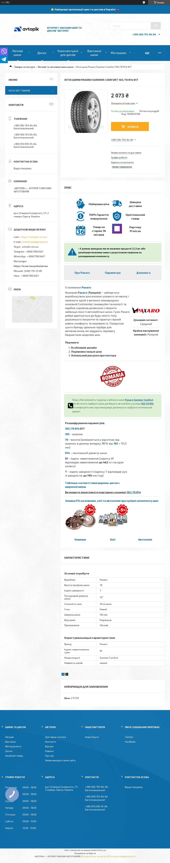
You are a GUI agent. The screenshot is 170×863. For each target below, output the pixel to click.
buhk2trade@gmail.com (35, 241)
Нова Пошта (92, 736)
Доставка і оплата (55, 736)
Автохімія (145, 539)
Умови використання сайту (60, 760)
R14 (67, 453)
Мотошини (118, 53)
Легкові (9, 736)
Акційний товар (14, 755)
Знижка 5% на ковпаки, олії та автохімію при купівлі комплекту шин (111, 500)
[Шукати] (156, 25)
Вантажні (10, 741)
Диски (41, 53)
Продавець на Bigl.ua (85, 853)
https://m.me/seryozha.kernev (31, 266)
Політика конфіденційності (122, 856)
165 (67, 434)
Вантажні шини (94, 53)
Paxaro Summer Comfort (139, 399)
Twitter (129, 736)
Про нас (49, 755)
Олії (112, 539)
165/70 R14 (147, 403)
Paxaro (86, 287)
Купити (133, 126)
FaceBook (130, 741)
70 (66, 439)
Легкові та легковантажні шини (55, 66)
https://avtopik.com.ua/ (34, 236)
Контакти (50, 741)
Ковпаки (80, 539)
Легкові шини (17, 53)
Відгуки (49, 746)
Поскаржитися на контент (95, 856)
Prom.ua (102, 850)
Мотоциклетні (13, 746)
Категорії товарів (19, 90)
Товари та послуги (24, 66)
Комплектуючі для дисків (67, 53)
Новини (49, 751)
